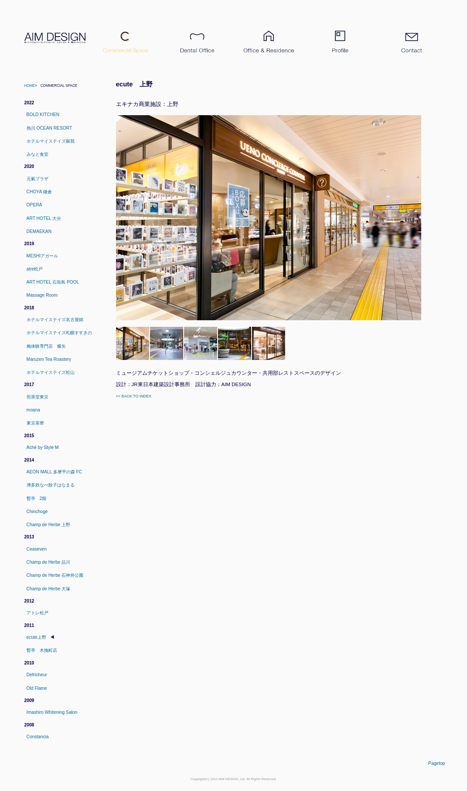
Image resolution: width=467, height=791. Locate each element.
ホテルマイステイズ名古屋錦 (55, 319)
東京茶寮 (35, 423)
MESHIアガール (42, 255)
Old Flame (37, 688)
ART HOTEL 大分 (44, 218)
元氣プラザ (37, 178)
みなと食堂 (37, 154)
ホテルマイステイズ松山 (51, 372)
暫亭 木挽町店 (42, 650)
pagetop (436, 763)
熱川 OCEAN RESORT (49, 128)
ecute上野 (36, 637)
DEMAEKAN (39, 231)
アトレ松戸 (37, 612)
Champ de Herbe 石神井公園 (55, 575)
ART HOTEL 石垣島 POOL (53, 282)
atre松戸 (35, 269)
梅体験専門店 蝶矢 (46, 346)
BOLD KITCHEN (43, 114)
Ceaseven (37, 549)
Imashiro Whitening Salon (52, 712)
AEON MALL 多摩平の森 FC (54, 471)
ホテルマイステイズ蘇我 (51, 141)
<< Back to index (134, 396)
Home (29, 86)
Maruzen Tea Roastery (49, 359)
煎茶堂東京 (37, 396)
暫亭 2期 (37, 498)
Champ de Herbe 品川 (49, 562)
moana (33, 409)
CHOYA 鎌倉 (39, 191)
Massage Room (42, 295)
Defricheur (37, 674)
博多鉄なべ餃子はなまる (51, 485)
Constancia (38, 736)
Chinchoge (37, 511)
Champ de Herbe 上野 (49, 524)
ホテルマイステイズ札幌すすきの (59, 332)
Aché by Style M (43, 447)
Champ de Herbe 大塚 (49, 588)
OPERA (34, 204)
